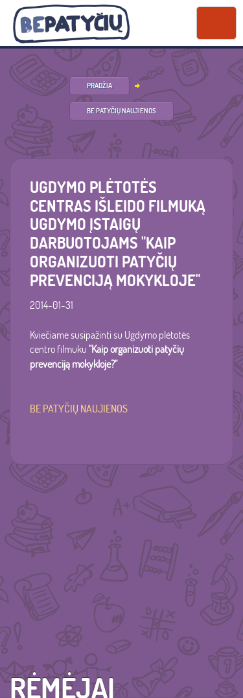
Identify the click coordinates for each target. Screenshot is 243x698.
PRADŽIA (99, 85)
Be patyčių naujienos (121, 110)
